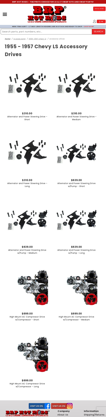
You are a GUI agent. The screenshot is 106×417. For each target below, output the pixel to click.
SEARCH (98, 31)
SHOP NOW (88, 26)
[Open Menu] (5, 14)
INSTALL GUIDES (99, 9)
